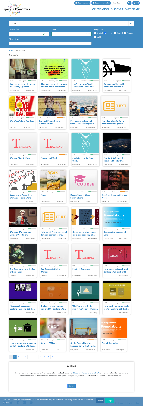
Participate (132, 9)
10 (48, 357)
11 (53, 357)
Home (12, 51)
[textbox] (50, 43)
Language (98, 29)
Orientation (100, 9)
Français (130, 33)
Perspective (14, 29)
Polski (99, 37)
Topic (54, 29)
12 (57, 357)
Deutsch (100, 33)
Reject (100, 401)
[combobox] (50, 43)
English (110, 33)
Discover (117, 9)
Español (120, 33)
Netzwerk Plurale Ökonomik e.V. (86, 373)
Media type (14, 39)
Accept (109, 401)
